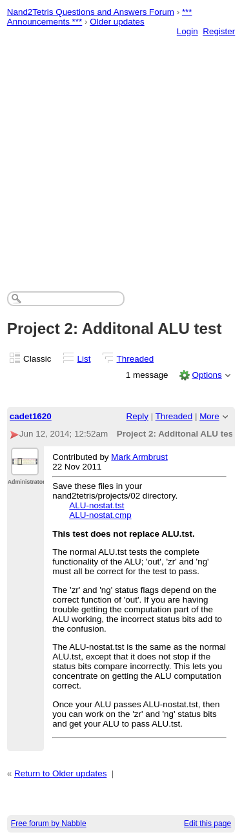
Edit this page (207, 823)
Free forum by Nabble (48, 823)
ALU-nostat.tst (96, 505)
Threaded (135, 359)
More (209, 416)
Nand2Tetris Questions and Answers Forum (90, 12)
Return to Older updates (60, 773)
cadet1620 (31, 416)
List (84, 359)
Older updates (117, 21)
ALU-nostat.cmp (100, 515)
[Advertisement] (121, 151)
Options (206, 375)
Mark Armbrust (139, 457)
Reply (137, 416)
